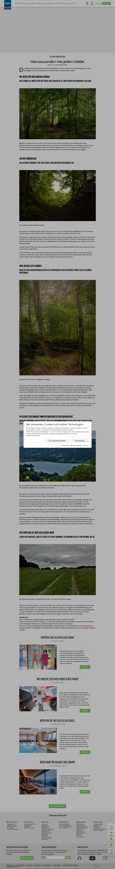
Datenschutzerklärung (75, 445)
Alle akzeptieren (80, 441)
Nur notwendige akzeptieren (57, 441)
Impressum (86, 445)
